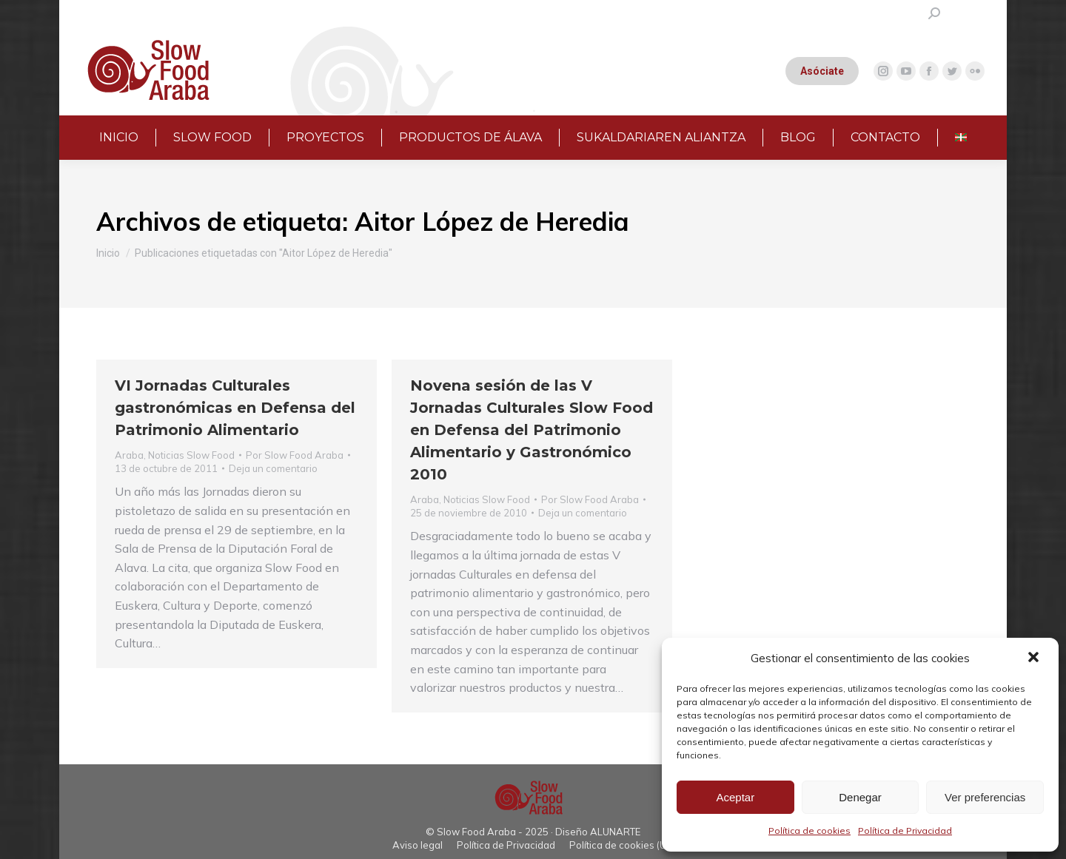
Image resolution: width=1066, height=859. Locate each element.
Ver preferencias (985, 797)
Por (294, 455)
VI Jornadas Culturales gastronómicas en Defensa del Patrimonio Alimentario (235, 408)
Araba (129, 455)
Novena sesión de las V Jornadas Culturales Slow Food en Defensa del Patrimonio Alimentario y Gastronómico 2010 (531, 430)
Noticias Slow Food (191, 455)
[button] (1035, 658)
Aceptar (735, 797)
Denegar (860, 797)
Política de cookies (809, 830)
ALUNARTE (615, 832)
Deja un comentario (273, 468)
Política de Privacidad (905, 830)
